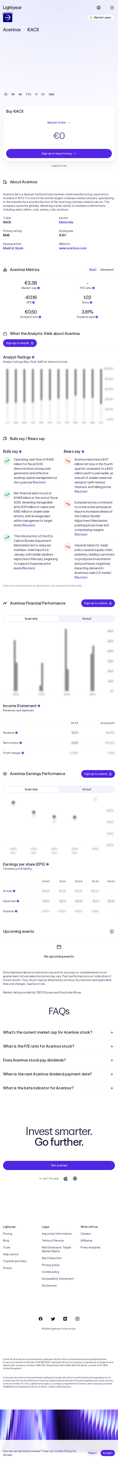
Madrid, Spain (13, 248)
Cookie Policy (63, 1451)
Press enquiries (90, 1261)
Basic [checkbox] (92, 269)
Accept (108, 1453)
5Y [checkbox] (43, 94)
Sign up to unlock (20, 343)
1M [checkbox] (20, 94)
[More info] (112, 931)
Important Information (57, 1247)
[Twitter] (53, 1332)
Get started (59, 1179)
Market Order (59, 122)
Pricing (7, 1247)
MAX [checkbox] (52, 94)
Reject (92, 1453)
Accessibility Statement (58, 1292)
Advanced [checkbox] (106, 269)
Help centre (10, 1268)
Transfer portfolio (14, 1275)
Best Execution (52, 1272)
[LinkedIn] (65, 1332)
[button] (31, 218)
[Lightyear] (12, 7)
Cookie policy (51, 1285)
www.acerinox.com (73, 248)
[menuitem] (59, 1046)
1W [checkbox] (13, 94)
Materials (66, 222)
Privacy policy (51, 1278)
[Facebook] (40, 1332)
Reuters (39, 482)
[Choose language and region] (98, 7)
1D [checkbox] (6, 94)
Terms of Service (53, 1254)
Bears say (74, 451)
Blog (6, 1254)
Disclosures (49, 1299)
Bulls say (12, 451)
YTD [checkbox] (28, 94)
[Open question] (112, 1046)
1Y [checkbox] (36, 94)
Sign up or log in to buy (59, 153)
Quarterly (31, 618)
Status (7, 1281)
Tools (6, 1261)
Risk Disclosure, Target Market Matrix (56, 1263)
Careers (86, 1247)
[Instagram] (77, 1332)
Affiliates (86, 1254)
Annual (86, 618)
